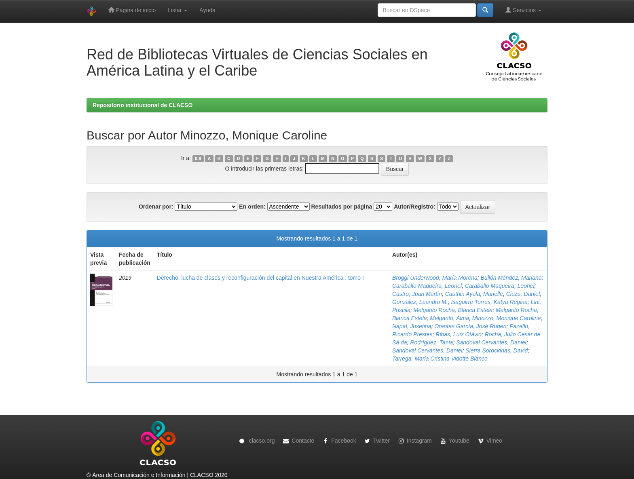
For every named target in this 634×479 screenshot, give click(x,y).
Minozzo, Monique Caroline (506, 318)
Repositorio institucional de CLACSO (142, 105)
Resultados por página (341, 206)
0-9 (198, 158)
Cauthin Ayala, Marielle (474, 294)
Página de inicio (132, 9)
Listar (177, 10)
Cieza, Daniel (523, 294)
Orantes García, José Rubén (470, 326)
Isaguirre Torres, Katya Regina (489, 302)
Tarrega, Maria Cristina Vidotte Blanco (440, 358)
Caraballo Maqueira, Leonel (427, 286)
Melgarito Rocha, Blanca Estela (453, 310)
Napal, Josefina (411, 326)
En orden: (252, 206)
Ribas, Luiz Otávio (458, 334)
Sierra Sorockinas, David (496, 350)
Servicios (523, 9)
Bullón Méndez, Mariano (511, 277)
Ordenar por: (156, 206)
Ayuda (207, 10)
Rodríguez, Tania (431, 342)
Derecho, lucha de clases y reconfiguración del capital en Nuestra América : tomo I (260, 277)
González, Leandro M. (420, 302)
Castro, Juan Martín (417, 294)
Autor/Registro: (414, 206)
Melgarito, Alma (449, 318)
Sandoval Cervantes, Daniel (491, 342)
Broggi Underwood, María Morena (435, 277)
